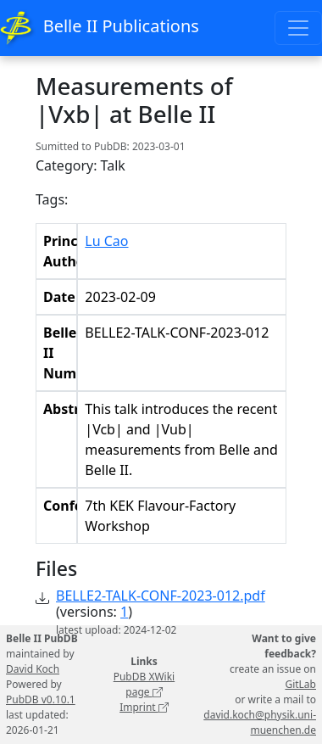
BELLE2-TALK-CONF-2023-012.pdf (160, 595)
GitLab (300, 684)
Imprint (144, 707)
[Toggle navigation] (298, 28)
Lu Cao (106, 241)
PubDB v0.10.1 (40, 699)
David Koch (32, 669)
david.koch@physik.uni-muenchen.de (259, 722)
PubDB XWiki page (144, 684)
